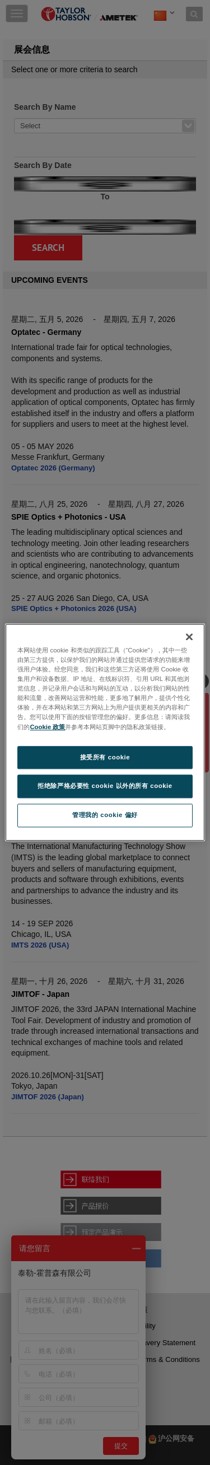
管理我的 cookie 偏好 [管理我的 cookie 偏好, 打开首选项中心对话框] (104, 815)
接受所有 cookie (105, 757)
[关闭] (189, 636)
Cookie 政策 (47, 727)
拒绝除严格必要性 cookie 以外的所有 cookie (105, 786)
